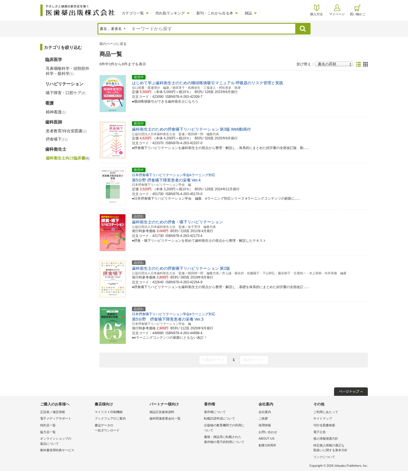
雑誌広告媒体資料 (161, 412)
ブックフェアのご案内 (110, 418)
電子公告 (319, 432)
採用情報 (265, 425)
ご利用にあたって (325, 412)
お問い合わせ (268, 432)
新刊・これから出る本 (214, 13)
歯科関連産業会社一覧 (165, 418)
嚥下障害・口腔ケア (66, 92)
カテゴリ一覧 (133, 13)
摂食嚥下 (57, 139)
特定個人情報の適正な (339, 448)
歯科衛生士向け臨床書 (68, 158)
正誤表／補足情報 (52, 412)
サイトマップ (322, 418)
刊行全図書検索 (324, 425)
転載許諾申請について (219, 418)
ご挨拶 (263, 418)
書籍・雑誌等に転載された (230, 439)
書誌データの (120, 428)
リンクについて (324, 457)
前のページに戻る (113, 44)
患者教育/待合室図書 (66, 131)
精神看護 (56, 112)
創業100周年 (267, 445)
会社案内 (265, 412)
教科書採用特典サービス (57, 450)
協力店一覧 (48, 432)
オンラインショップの (66, 441)
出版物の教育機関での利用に (230, 428)
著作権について (215, 412)
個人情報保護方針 (325, 438)
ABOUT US (266, 438)
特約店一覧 (48, 425)
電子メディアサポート (55, 418)
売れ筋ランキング (170, 13)
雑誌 (248, 13)
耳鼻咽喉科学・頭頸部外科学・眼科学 (67, 71)
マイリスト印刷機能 (109, 412)
